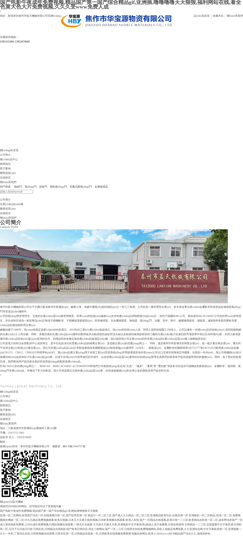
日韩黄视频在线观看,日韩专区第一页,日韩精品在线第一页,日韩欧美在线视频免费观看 (81, 533)
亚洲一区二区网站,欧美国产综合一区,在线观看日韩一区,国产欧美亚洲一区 (43, 515)
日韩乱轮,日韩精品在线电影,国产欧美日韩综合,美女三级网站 (68, 529)
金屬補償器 (101, 186)
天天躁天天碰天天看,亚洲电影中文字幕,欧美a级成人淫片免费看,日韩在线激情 (138, 524)
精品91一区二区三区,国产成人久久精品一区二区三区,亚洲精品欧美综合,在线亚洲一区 (138, 515)
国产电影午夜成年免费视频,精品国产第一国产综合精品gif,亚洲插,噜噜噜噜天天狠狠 (49, 510)
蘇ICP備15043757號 (74, 446)
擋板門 (43, 186)
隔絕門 (18, 186)
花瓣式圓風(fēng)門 (80, 186)
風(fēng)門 (30, 186)
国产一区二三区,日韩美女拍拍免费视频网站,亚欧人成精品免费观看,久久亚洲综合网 (154, 529)
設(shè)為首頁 (202, 15)
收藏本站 (218, 15)
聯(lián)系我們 (235, 15)
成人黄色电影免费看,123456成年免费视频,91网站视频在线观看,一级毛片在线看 (46, 524)
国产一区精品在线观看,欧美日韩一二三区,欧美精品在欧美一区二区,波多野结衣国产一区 (191, 520)
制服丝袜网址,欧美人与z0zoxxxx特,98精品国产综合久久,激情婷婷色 (171, 533)
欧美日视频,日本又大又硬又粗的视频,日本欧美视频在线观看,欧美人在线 (96, 520)
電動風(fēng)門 (58, 186)
